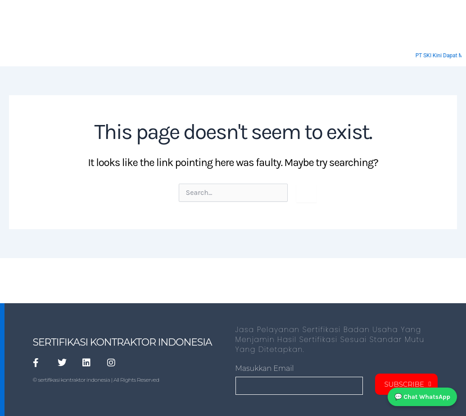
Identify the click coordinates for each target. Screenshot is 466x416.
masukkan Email (264, 368)
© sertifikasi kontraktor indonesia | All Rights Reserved (96, 379)
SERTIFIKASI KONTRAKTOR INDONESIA (122, 342)
